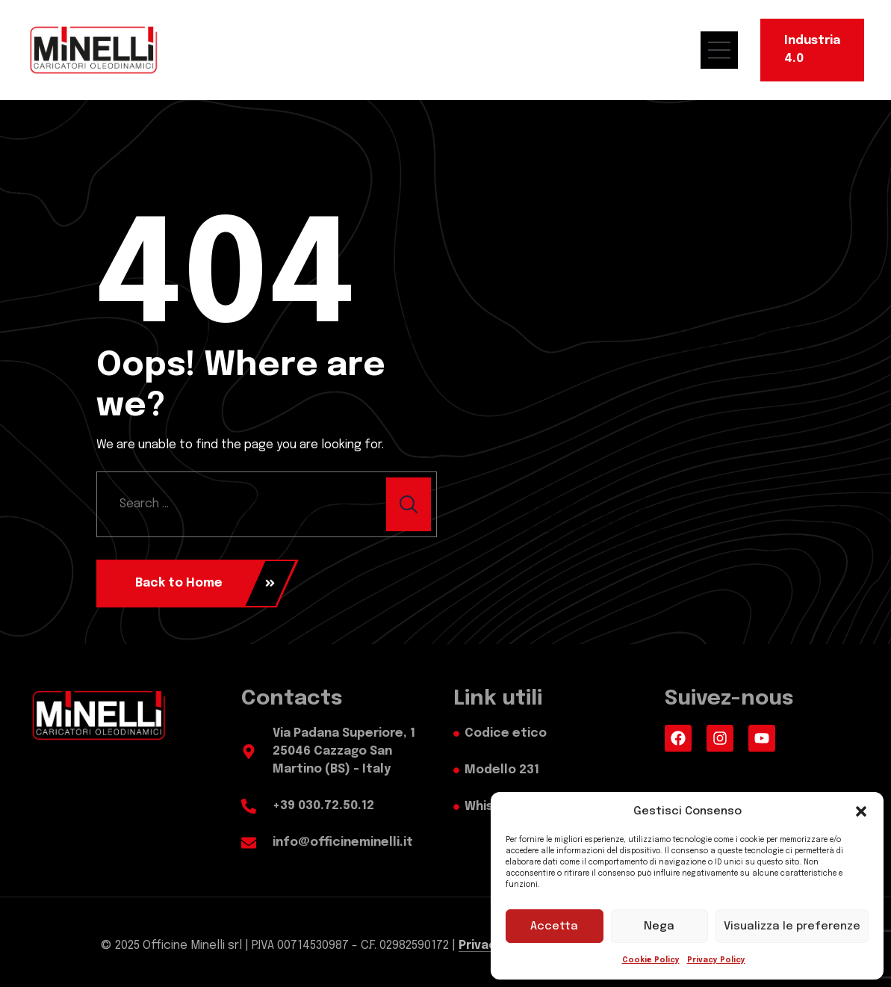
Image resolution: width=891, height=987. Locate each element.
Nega (659, 926)
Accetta (554, 926)
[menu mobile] (726, 50)
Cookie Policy (651, 960)
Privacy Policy (716, 960)
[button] (861, 811)
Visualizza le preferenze (792, 926)
